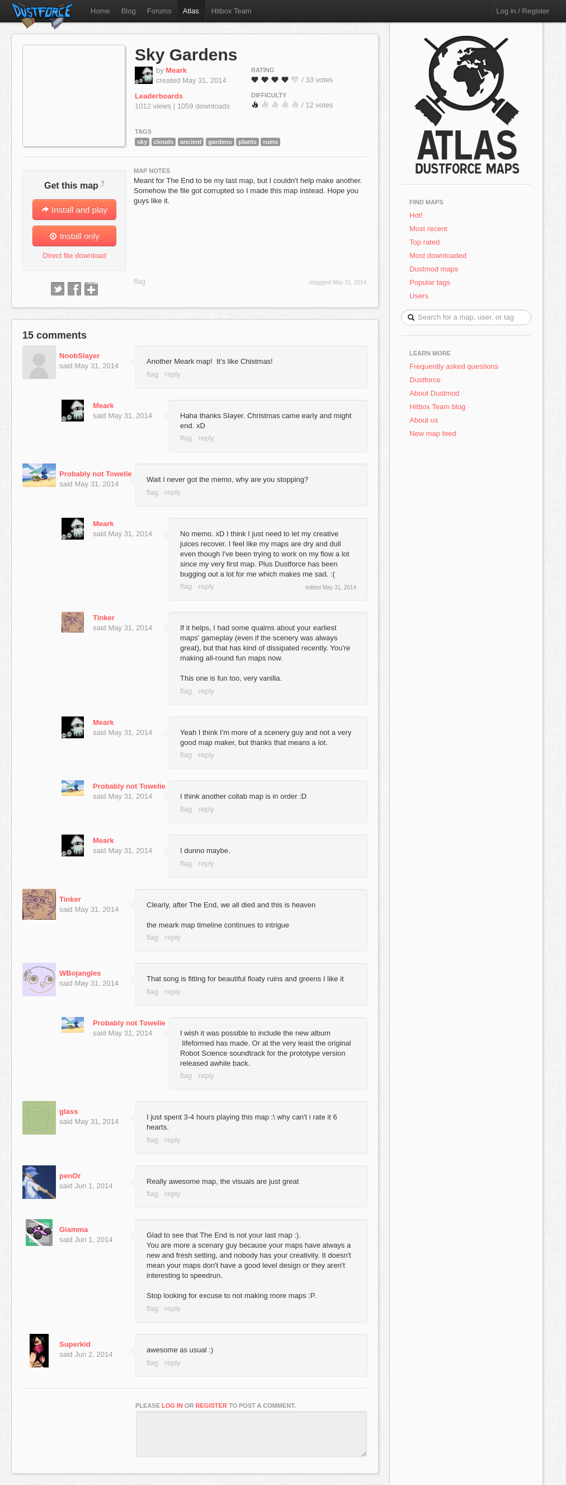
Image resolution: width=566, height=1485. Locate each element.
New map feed (434, 433)
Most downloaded (437, 255)
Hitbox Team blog (437, 406)
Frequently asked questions (453, 366)
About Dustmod (434, 393)
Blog (128, 11)
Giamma (73, 1229)
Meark (176, 70)
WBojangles (80, 973)
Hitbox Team (231, 11)
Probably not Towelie (95, 474)
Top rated (424, 242)
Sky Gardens (186, 54)
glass (68, 1111)
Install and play (74, 209)
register (211, 1405)
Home (100, 11)
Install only (74, 236)
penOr (70, 1176)
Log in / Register (522, 11)
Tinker (104, 617)
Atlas (191, 11)
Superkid (75, 1344)
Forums (159, 11)
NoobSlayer (79, 356)
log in (172, 1405)
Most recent (428, 228)
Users (418, 296)
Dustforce (425, 380)
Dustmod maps (433, 269)
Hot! (416, 215)
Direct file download (74, 255)
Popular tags (429, 282)
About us (423, 420)
